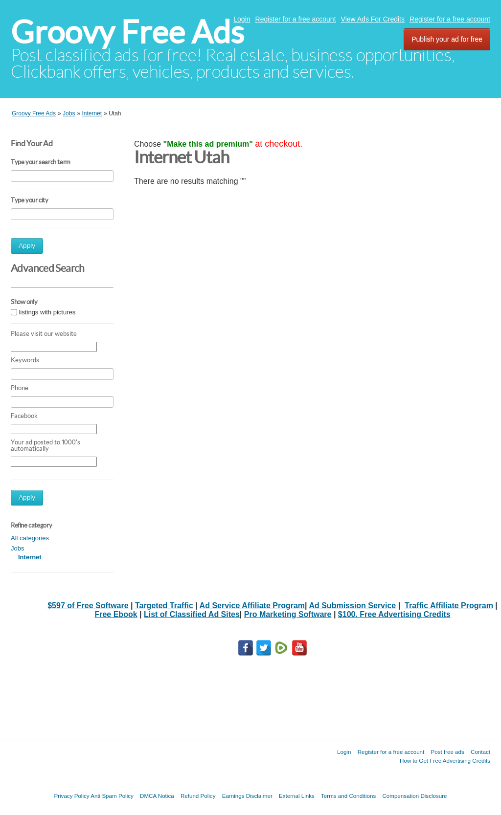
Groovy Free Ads (127, 32)
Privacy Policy (71, 796)
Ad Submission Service (352, 605)
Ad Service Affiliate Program (252, 605)
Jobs (17, 548)
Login (241, 19)
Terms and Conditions (348, 796)
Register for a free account (295, 19)
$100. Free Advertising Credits (394, 614)
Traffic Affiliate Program (449, 605)
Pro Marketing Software (288, 614)
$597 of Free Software (87, 605)
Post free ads (447, 752)
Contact (480, 752)
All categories (30, 538)
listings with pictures (47, 312)
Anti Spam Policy (112, 796)
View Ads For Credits (373, 19)
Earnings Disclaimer (247, 796)
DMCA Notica (157, 796)
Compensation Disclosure (414, 796)
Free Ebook (115, 614)
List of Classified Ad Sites (192, 614)
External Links (297, 796)
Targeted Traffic (164, 605)
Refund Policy (198, 796)
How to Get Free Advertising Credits (445, 760)
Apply (27, 245)
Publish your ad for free (446, 39)
